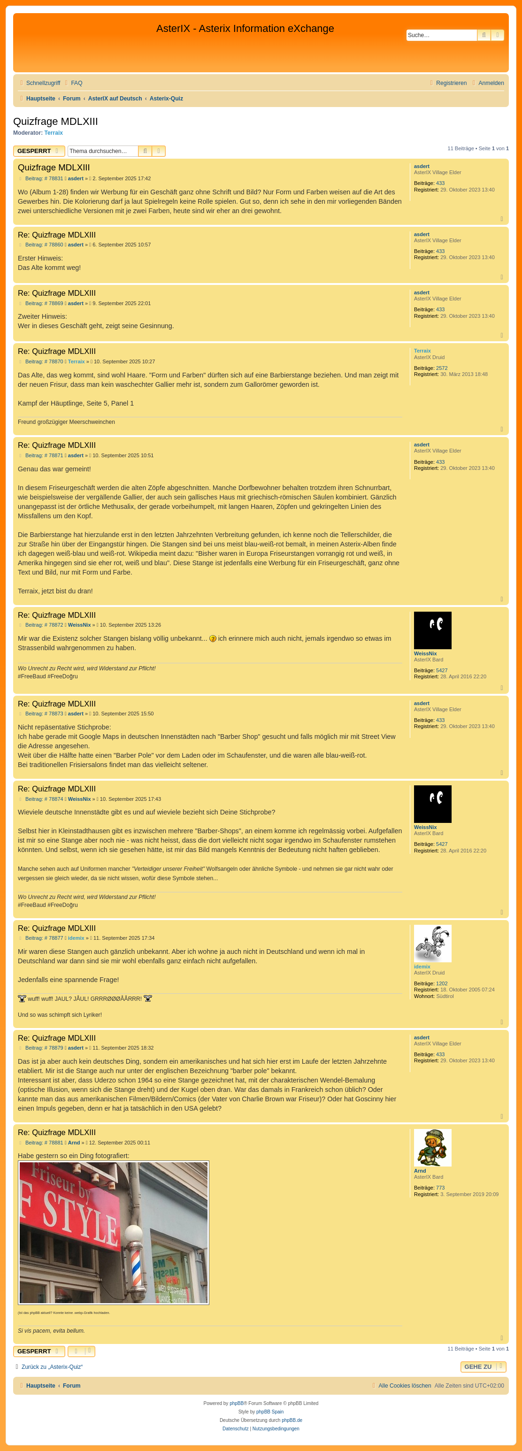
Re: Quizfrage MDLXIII (57, 234)
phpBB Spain (270, 1411)
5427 (441, 670)
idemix (422, 966)
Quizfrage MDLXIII (55, 121)
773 (440, 1187)
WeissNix (425, 653)
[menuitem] (72, 83)
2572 (441, 368)
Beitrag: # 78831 (40, 179)
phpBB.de (292, 1420)
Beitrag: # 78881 (40, 1143)
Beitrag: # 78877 (40, 938)
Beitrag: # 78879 (40, 1048)
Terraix (54, 133)
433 (440, 183)
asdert (422, 166)
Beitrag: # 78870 (40, 362)
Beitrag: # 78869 (40, 303)
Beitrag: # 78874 (40, 799)
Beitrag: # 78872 (40, 625)
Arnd (420, 1171)
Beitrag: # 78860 (40, 245)
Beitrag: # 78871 (40, 456)
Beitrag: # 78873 (40, 714)
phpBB (237, 1403)
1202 (441, 983)
